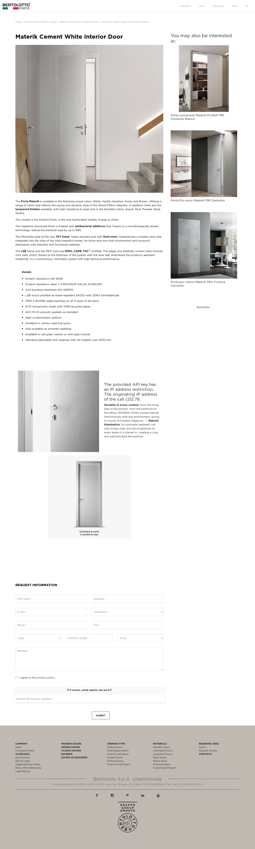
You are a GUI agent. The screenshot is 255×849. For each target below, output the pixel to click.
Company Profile (24, 750)
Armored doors (161, 764)
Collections (185, 6)
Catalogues (218, 6)
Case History (22, 757)
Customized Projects (165, 767)
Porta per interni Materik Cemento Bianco (125, 21)
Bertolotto (203, 307)
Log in (202, 747)
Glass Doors (160, 757)
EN (247, 6)
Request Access (208, 750)
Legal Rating (22, 771)
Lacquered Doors (163, 754)
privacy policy (46, 677)
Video (202, 6)
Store (234, 6)
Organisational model (27, 764)
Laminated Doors (163, 750)
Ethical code (22, 761)
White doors (160, 761)
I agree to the (35, 677)
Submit (100, 715)
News (18, 747)
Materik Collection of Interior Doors (79, 21)
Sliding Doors (115, 747)
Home (18, 21)
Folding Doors (115, 761)
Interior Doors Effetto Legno (40, 21)
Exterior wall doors (118, 754)
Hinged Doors (115, 757)
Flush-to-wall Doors (118, 764)
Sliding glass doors (118, 750)
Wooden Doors (161, 747)
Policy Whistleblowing (28, 767)
